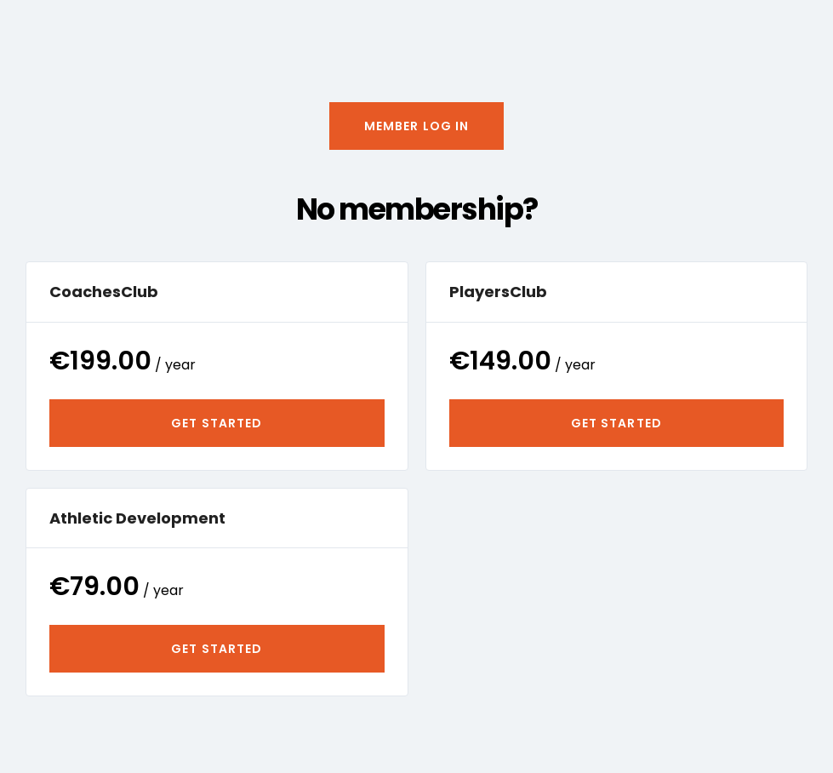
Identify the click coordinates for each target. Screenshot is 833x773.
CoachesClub (103, 291)
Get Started (216, 423)
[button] (417, 126)
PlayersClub (498, 291)
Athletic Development (137, 518)
